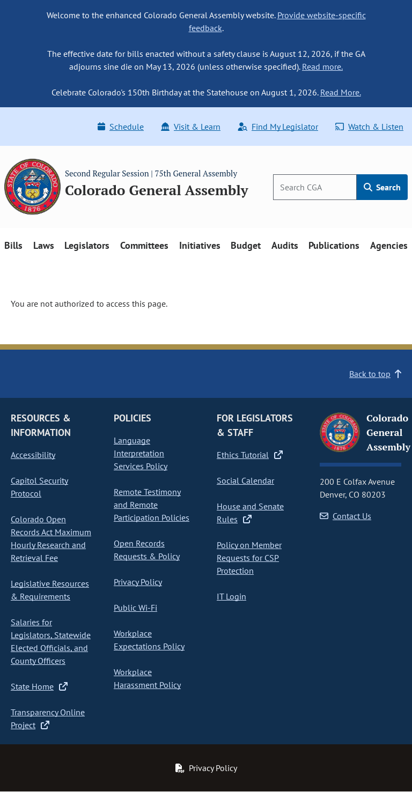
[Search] (315, 187)
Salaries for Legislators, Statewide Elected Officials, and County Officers (51, 641)
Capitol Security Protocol (39, 487)
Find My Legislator (278, 126)
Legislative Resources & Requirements (50, 590)
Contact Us (345, 515)
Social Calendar (245, 480)
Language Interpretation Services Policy (140, 453)
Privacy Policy (138, 581)
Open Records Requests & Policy (147, 549)
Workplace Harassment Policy (147, 678)
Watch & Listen (369, 126)
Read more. (322, 66)
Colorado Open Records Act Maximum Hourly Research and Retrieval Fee (51, 538)
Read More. (340, 92)
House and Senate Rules (250, 512)
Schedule (121, 126)
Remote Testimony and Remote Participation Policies (151, 504)
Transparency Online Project (48, 718)
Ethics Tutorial (250, 454)
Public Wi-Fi (135, 607)
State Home (39, 686)
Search (382, 187)
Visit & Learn (190, 126)
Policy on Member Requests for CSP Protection (249, 557)
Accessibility (33, 454)
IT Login (231, 596)
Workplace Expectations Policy (149, 640)
